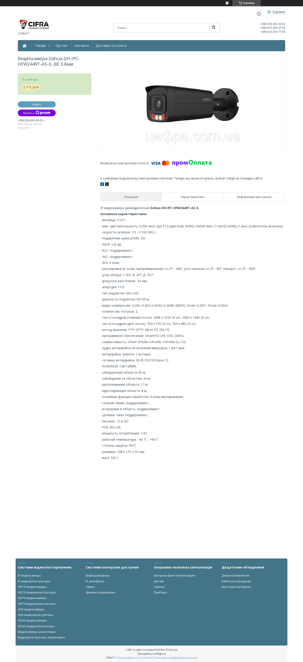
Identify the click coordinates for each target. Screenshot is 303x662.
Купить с (36, 113)
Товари (40, 46)
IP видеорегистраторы (34, 581)
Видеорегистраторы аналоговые (41, 637)
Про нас (61, 46)
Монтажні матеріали (236, 587)
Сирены (159, 587)
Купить (36, 104)
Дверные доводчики (100, 592)
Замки (90, 587)
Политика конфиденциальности (176, 658)
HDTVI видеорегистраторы (37, 604)
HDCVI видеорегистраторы (37, 592)
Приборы (160, 592)
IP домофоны (95, 581)
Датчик (159, 581)
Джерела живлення (235, 575)
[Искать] (213, 27)
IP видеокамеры (29, 575)
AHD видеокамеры (31, 609)
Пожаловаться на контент (135, 658)
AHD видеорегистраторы (35, 615)
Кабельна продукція (236, 581)
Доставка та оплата (111, 46)
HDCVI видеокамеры (32, 587)
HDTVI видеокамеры (32, 598)
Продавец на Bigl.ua (151, 654)
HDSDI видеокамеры (32, 620)
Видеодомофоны (98, 575)
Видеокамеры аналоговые (37, 632)
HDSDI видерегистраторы (36, 626)
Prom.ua (171, 650)
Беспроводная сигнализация (174, 575)
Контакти (81, 46)
